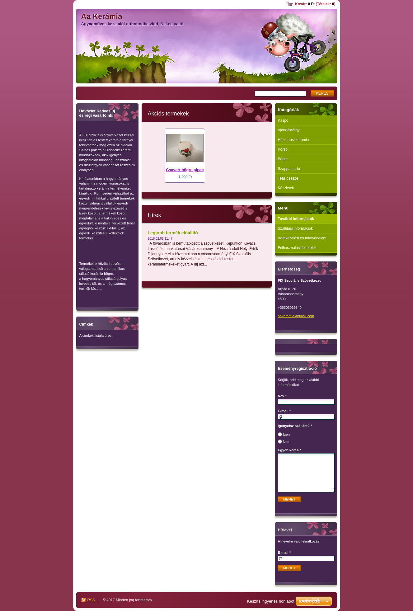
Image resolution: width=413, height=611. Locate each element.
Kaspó (283, 120)
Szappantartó (289, 169)
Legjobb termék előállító (173, 232)
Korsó (283, 149)
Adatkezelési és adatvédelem (302, 238)
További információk (296, 219)
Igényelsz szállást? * (295, 426)
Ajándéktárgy (289, 130)
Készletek (286, 188)
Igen (286, 434)
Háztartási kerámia (293, 140)
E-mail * (284, 411)
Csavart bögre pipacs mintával (194, 170)
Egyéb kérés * (289, 450)
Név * (282, 396)
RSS (91, 600)
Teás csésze (288, 178)
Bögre (283, 159)
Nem (286, 442)
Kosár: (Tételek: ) (315, 4)
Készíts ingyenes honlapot (270, 601)
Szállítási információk (295, 228)
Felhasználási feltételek (297, 248)
